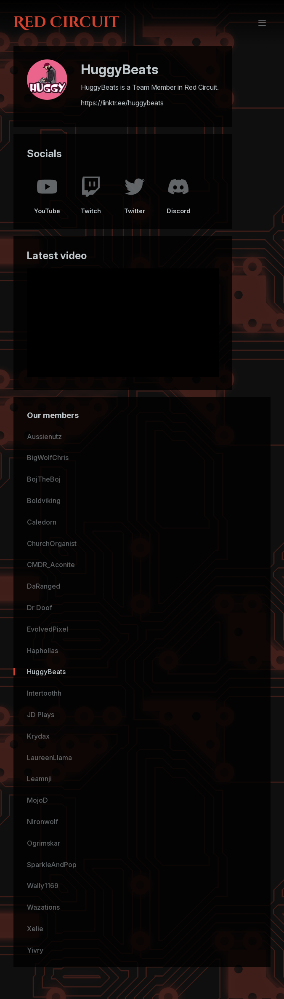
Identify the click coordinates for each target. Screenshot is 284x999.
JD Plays (40, 714)
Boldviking (44, 500)
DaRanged (43, 586)
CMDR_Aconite (51, 564)
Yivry (35, 950)
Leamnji (39, 778)
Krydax (38, 736)
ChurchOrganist (52, 543)
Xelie (35, 928)
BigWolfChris (48, 457)
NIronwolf (42, 821)
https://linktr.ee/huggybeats (122, 103)
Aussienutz (44, 436)
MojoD (37, 800)
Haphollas (42, 650)
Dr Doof (39, 607)
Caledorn (41, 522)
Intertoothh (44, 693)
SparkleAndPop (52, 864)
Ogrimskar (43, 843)
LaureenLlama (49, 757)
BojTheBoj (44, 479)
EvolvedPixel (47, 629)
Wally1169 (42, 885)
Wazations (43, 907)
